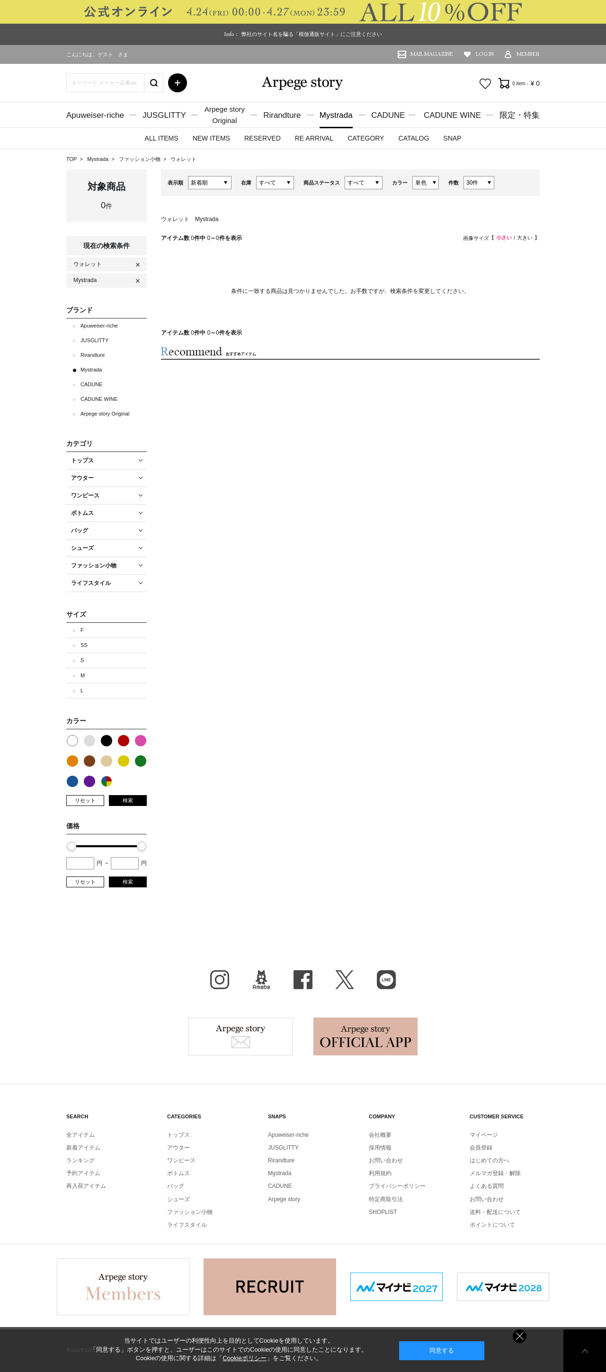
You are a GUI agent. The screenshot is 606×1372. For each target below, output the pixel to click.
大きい (525, 237)
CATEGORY (366, 138)
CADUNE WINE (452, 115)
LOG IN (485, 54)
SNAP (452, 138)
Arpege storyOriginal (225, 114)
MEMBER (528, 54)
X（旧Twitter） (344, 979)
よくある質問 (487, 1186)
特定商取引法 (386, 1199)
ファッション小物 (140, 159)
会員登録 (481, 1147)
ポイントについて (492, 1225)
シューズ (178, 1199)
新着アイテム (83, 1147)
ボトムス (178, 1173)
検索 (128, 800)
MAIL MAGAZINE (431, 54)
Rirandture (282, 115)
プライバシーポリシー (397, 1186)
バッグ (175, 1186)
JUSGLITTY (164, 115)
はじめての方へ (489, 1160)
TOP (71, 159)
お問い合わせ (386, 1160)
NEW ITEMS (211, 138)
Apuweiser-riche (95, 115)
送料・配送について (495, 1212)
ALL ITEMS (161, 138)
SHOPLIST (383, 1212)
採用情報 (380, 1147)
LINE (386, 979)
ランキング (80, 1160)
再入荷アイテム (86, 1186)
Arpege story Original (104, 413)
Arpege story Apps (365, 1036)
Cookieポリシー (244, 1358)
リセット (85, 800)
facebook (303, 979)
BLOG (261, 979)
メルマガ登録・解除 (495, 1173)
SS (84, 645)
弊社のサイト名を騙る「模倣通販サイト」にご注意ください (311, 34)
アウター (178, 1147)
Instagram (219, 979)
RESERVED (262, 138)
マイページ (484, 1135)
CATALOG (413, 138)
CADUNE (388, 115)
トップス (178, 1135)
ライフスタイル (187, 1225)
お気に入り (485, 84)
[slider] (71, 846)
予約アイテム (83, 1173)
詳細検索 (177, 82)
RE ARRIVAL (314, 138)
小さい (504, 237)
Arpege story (240, 1036)
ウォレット (183, 159)
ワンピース (181, 1160)
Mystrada (336, 115)
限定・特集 (519, 115)
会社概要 (380, 1135)
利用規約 (380, 1173)
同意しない (519, 1336)
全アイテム (80, 1135)
